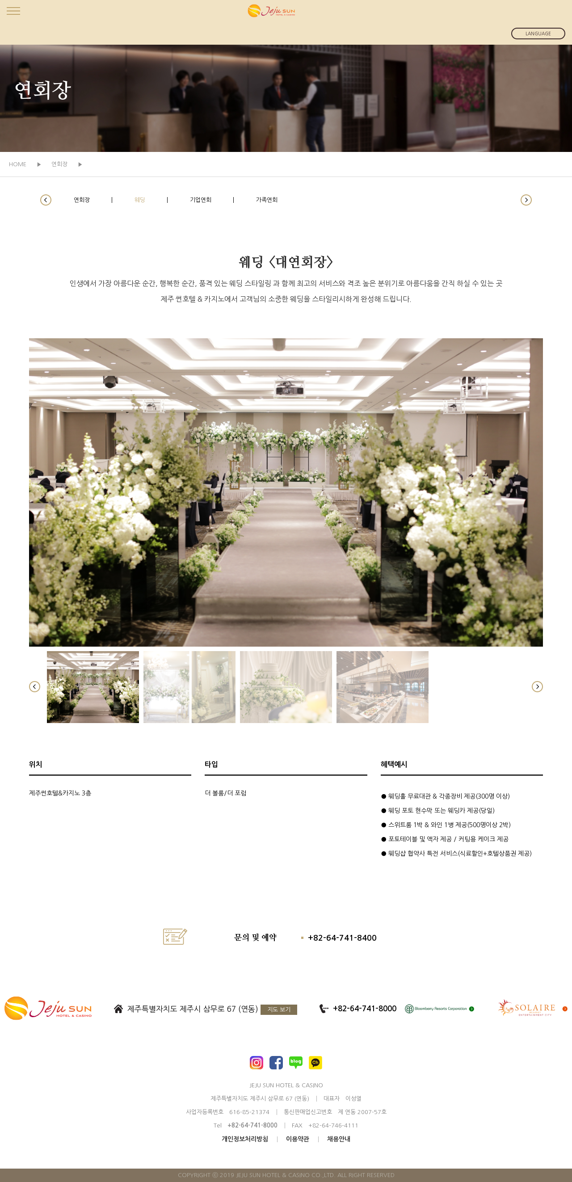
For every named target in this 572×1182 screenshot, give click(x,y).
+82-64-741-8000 (364, 1009)
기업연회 (200, 200)
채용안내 (338, 1139)
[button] (45, 200)
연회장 (82, 200)
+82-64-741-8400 (342, 938)
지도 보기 (278, 1010)
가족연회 (267, 200)
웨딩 (140, 200)
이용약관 (297, 1139)
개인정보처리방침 (245, 1139)
